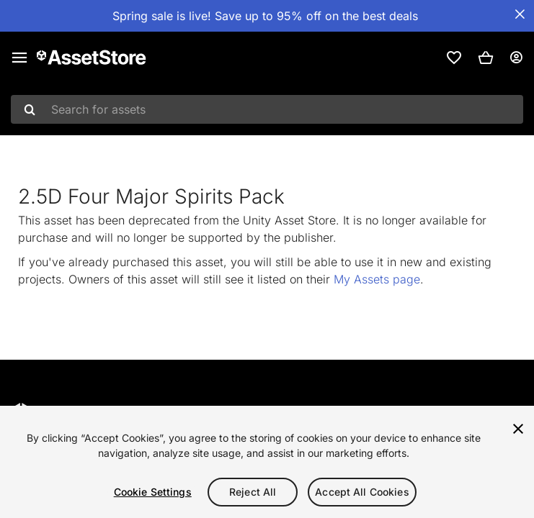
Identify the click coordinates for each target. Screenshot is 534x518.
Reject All (252, 492)
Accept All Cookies (362, 492)
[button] (485, 57)
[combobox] (267, 109)
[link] (454, 57)
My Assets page (377, 279)
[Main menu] (19, 57)
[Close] (518, 429)
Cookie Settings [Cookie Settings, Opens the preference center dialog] (153, 492)
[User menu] (516, 57)
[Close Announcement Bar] (519, 14)
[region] (267, 462)
